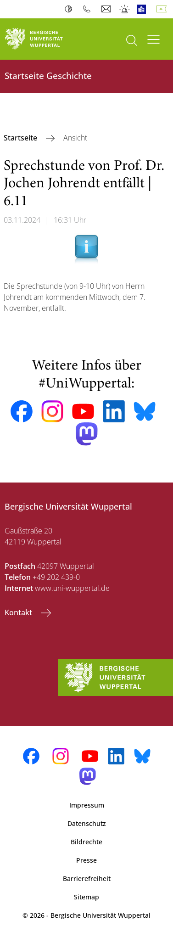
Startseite (21, 138)
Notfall (125, 9)
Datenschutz (86, 823)
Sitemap (86, 896)
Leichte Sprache (143, 9)
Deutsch (163, 9)
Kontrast (70, 9)
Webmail (107, 9)
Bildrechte (86, 841)
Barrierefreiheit (87, 878)
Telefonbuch (89, 9)
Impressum (86, 805)
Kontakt (19, 612)
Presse (86, 860)
